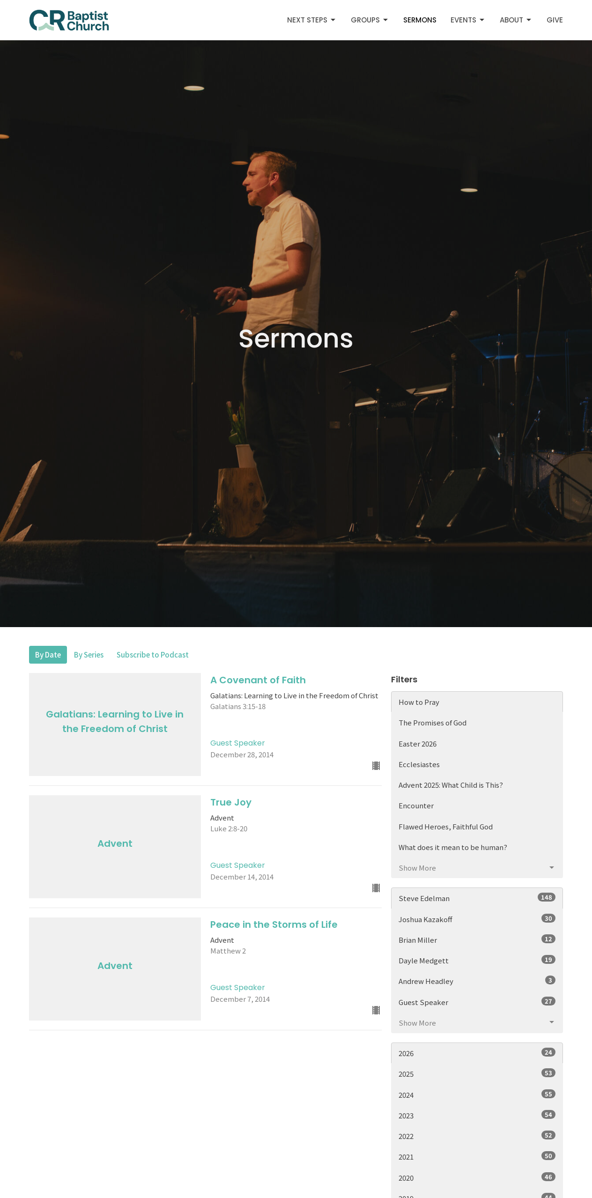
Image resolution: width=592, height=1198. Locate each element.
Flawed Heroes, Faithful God (446, 826)
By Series (89, 654)
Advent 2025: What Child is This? (451, 785)
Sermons (420, 20)
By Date (48, 654)
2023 (477, 1115)
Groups (370, 20)
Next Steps (312, 20)
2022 (477, 1136)
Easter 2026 (418, 743)
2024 (477, 1094)
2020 (477, 1177)
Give (555, 20)
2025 (477, 1073)
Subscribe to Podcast (153, 654)
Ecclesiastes (419, 764)
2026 (477, 1053)
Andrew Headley (477, 981)
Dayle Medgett (477, 960)
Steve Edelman (477, 898)
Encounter (416, 805)
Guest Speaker (477, 1002)
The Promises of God (432, 722)
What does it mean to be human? (453, 847)
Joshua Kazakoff (477, 919)
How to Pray (419, 702)
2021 (477, 1156)
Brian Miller (477, 939)
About (516, 20)
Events (468, 20)
